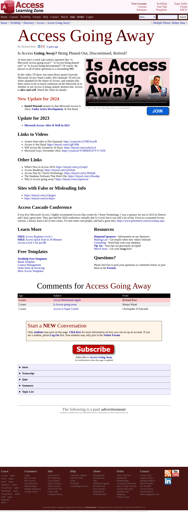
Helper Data (178, 22)
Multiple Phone (161, 22)
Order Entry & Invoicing (31, 268)
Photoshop (6, 491)
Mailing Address (147, 480)
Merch (64, 16)
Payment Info (123, 491)
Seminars (5, 499)
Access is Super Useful (65, 308)
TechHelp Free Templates (32, 258)
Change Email (30, 491)
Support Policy (147, 478)
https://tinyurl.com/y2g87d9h (63, 144)
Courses (13, 16)
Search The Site (55, 489)
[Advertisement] (94, 440)
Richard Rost (99, 486)
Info (50, 471)
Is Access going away (65, 304)
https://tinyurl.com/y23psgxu (40, 195)
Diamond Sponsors (105, 236)
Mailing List (101, 239)
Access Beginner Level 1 (35, 236)
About (96, 471)
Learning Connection (126, 483)
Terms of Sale (123, 497)
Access (40, 22)
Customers (30, 471)
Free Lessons (99, 489)
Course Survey (146, 489)
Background (98, 475)
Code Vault (53, 491)
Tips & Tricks (54, 486)
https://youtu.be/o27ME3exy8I (80, 141)
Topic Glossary (55, 483)
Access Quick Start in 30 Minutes (40, 239)
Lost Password (31, 483)
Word (3, 481)
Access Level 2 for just (32, 242)
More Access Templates (30, 271)
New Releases (54, 478)
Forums (37, 16)
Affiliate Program (101, 483)
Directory (29, 22)
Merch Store (101, 248)
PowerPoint (6, 488)
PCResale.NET (100, 494)
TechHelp (25, 16)
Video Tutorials (124, 475)
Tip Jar (98, 245)
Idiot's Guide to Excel (126, 486)
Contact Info (145, 475)
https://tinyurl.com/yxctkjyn (39, 198)
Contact (54, 16)
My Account (30, 478)
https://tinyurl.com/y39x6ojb (80, 173)
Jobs (95, 480)
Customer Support (78, 475)
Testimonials (99, 478)
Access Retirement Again (67, 300)
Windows (5, 484)
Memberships (30, 486)
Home (4, 16)
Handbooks (122, 478)
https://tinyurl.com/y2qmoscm (72, 179)
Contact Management (29, 264)
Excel (3, 478)
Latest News (53, 475)
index (12, 475)
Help (45, 16)
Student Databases (32, 489)
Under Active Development (47, 109)
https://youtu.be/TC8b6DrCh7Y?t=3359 (84, 150)
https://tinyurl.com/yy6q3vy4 (80, 147)
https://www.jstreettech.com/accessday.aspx (140, 220)
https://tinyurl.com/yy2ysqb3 (72, 167)
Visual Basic (7, 494)
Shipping (121, 494)
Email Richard (146, 491)
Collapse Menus (55, 494)
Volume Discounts (125, 489)
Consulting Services (79, 486)
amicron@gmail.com (149, 494)
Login (27, 475)
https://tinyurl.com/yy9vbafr (60, 170)
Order (120, 471)
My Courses (29, 480)
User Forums (54, 480)
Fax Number (145, 486)
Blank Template (26, 261)
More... (4, 502)
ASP (3, 497)
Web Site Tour (76, 478)
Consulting (100, 242)
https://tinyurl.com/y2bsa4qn (83, 176)
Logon (89, 16)
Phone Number (147, 483)
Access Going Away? (58, 22)
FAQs (73, 480)
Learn (4, 471)
